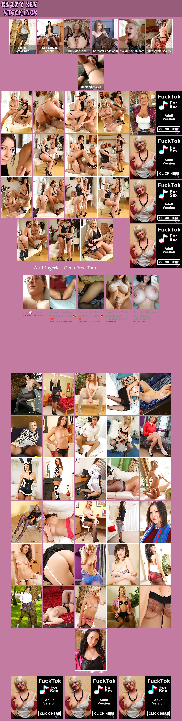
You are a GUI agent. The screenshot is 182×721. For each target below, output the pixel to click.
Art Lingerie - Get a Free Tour (65, 268)
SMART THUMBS (97, 625)
